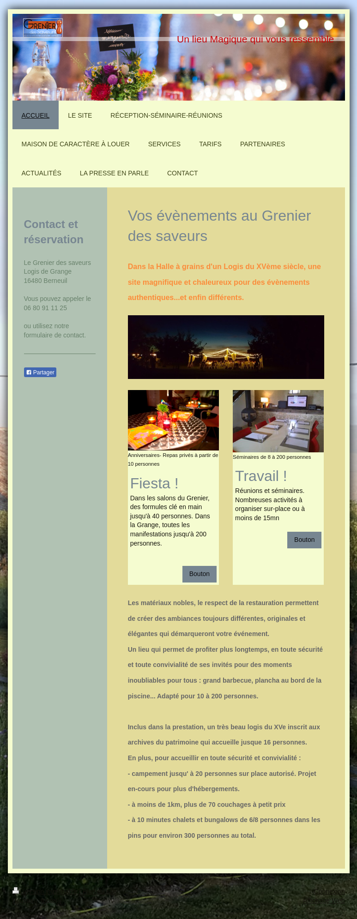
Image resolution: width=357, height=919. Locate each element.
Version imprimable (45, 891)
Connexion (329, 891)
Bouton (199, 573)
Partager (40, 372)
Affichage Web (324, 900)
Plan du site (99, 891)
